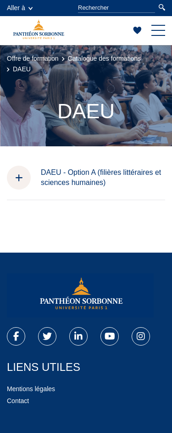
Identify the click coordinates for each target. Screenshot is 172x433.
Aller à (20, 8)
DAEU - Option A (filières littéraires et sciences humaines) (101, 177)
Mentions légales (31, 389)
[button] (24, 178)
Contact (18, 400)
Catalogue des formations (104, 58)
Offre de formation (33, 58)
